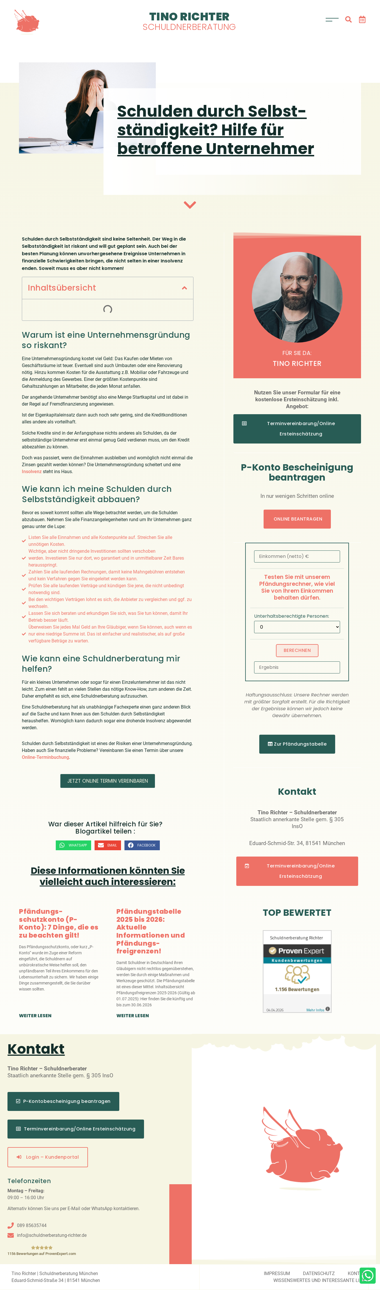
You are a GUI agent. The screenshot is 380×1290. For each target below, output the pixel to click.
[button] (348, 20)
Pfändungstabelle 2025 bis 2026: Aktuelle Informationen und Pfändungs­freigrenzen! (150, 931)
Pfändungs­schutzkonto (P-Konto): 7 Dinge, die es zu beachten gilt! (59, 923)
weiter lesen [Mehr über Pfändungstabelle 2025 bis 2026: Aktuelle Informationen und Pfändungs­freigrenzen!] (132, 1015)
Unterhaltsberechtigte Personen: (291, 616)
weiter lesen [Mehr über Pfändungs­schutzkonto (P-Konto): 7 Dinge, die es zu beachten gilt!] (35, 1015)
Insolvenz (32, 471)
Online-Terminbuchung (45, 757)
